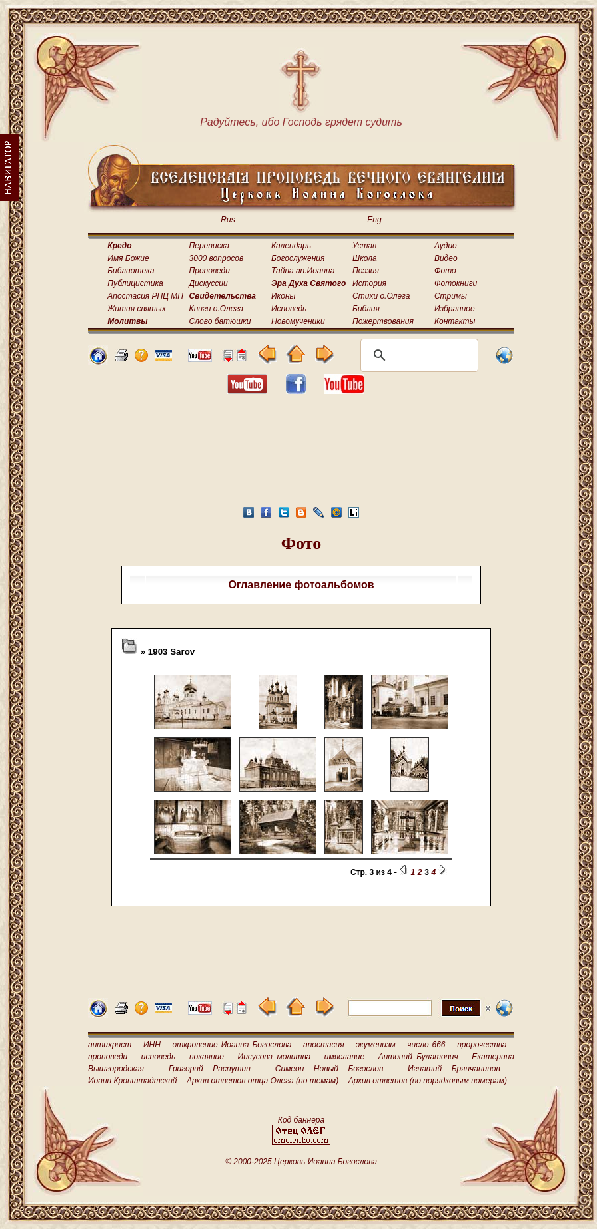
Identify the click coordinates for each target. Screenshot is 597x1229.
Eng (374, 219)
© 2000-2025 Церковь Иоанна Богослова (301, 1161)
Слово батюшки (220, 321)
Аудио (445, 245)
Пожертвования (383, 321)
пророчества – (485, 1044)
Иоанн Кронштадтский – (136, 1080)
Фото (445, 270)
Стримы (450, 296)
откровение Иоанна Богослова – (235, 1044)
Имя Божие (128, 258)
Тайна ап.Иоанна (302, 270)
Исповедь (288, 308)
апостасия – (327, 1044)
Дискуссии (208, 283)
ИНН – (156, 1044)
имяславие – (348, 1056)
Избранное (454, 308)
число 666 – (430, 1044)
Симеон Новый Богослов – (336, 1068)
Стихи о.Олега (381, 296)
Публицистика (135, 283)
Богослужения (297, 258)
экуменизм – (379, 1044)
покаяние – (211, 1056)
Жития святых (136, 308)
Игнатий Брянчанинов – (461, 1068)
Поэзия (365, 270)
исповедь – (163, 1056)
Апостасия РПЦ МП (145, 296)
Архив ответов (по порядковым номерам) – (431, 1080)
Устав (364, 245)
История (369, 283)
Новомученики (298, 321)
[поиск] (417, 355)
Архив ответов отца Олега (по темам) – (266, 1080)
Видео (446, 258)
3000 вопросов (216, 258)
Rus (228, 219)
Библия (366, 308)
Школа (364, 258)
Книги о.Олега (216, 308)
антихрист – (113, 1044)
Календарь (291, 245)
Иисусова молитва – (279, 1056)
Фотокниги (455, 283)
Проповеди (209, 270)
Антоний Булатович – (422, 1056)
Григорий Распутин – (217, 1068)
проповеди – (112, 1056)
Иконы (283, 296)
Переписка (209, 245)
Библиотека (130, 270)
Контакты (455, 321)
